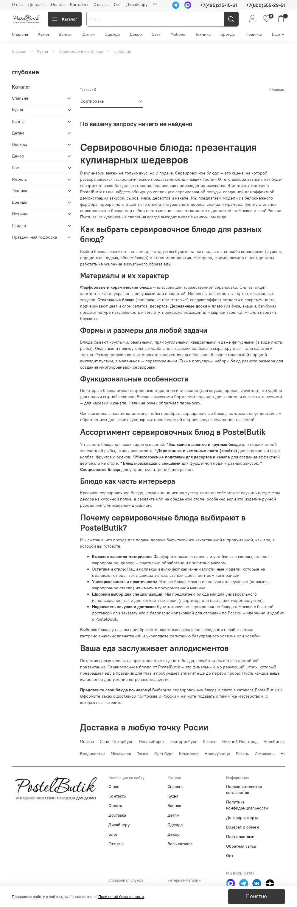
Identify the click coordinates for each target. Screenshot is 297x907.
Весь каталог (179, 843)
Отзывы (101, 4)
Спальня (20, 34)
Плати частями (240, 836)
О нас (17, 4)
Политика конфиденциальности (247, 805)
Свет (156, 34)
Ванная (65, 34)
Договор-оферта (242, 817)
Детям (89, 34)
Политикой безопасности (121, 896)
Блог (113, 834)
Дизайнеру (136, 4)
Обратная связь (241, 846)
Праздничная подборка (34, 237)
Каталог (64, 19)
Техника (203, 34)
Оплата (58, 4)
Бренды (228, 34)
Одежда (112, 34)
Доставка (37, 4)
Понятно (256, 896)
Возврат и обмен (242, 827)
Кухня (43, 34)
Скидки (19, 225)
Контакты (79, 4)
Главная (19, 51)
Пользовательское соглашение (244, 789)
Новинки (253, 34)
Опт (117, 4)
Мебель (177, 34)
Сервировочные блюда (81, 51)
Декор (136, 34)
